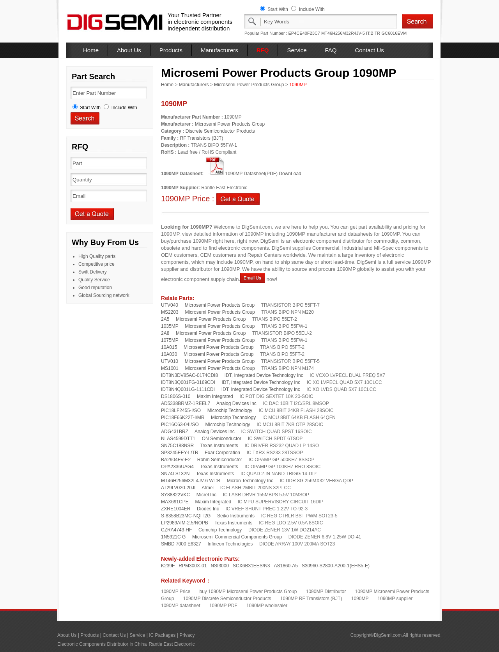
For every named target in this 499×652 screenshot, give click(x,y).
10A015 (169, 347)
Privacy (187, 635)
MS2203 (170, 312)
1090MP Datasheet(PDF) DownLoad (253, 173)
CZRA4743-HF (176, 530)
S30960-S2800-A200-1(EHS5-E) (336, 566)
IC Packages (162, 635)
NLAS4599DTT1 (178, 438)
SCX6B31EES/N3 (251, 566)
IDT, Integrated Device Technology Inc (264, 375)
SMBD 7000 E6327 (181, 544)
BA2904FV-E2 (176, 459)
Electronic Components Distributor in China (102, 644)
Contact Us (369, 50)
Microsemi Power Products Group (249, 84)
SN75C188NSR (177, 445)
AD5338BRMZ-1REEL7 (185, 403)
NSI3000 (220, 566)
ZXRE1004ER (175, 509)
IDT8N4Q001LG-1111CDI (188, 389)
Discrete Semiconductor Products (220, 131)
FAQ (331, 50)
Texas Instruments (219, 445)
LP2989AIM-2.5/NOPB (184, 523)
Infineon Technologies (230, 544)
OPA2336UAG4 (177, 466)
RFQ (263, 50)
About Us (129, 50)
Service (296, 50)
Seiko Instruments (236, 516)
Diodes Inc (208, 509)
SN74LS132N (175, 473)
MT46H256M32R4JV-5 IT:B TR (350, 33)
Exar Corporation (222, 452)
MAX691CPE (175, 502)
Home (91, 50)
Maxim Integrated (215, 396)
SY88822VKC (175, 494)
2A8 (165, 333)
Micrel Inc (206, 494)
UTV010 (169, 361)
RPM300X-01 (193, 566)
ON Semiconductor (221, 438)
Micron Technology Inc (250, 480)
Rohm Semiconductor (219, 459)
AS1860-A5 (286, 566)
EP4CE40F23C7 (304, 33)
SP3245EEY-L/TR (179, 452)
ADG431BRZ (174, 431)
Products (170, 50)
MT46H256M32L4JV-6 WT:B (190, 480)
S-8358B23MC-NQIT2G (186, 516)
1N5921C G (173, 537)
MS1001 (170, 368)
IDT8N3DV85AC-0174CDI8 (189, 375)
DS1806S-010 (175, 396)
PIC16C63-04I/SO (180, 424)
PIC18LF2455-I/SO (181, 410)
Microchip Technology (229, 410)
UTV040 (169, 305)
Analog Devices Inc (236, 403)
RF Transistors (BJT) (201, 138)
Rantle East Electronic (172, 644)
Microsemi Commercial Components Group (237, 537)
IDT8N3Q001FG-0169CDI (188, 382)
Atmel (208, 487)
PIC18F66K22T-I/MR (182, 417)
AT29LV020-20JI (178, 487)
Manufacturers (219, 50)
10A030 (169, 354)
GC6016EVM (394, 33)
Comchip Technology (220, 530)
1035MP (169, 326)
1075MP (169, 340)
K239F (168, 566)
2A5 (165, 319)
